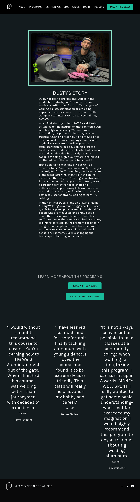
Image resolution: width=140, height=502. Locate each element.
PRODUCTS (98, 6)
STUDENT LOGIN (81, 6)
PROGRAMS (35, 6)
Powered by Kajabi (126, 494)
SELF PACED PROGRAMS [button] (85, 296)
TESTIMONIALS (52, 6)
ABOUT (22, 6)
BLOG (66, 6)
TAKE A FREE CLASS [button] (120, 6)
